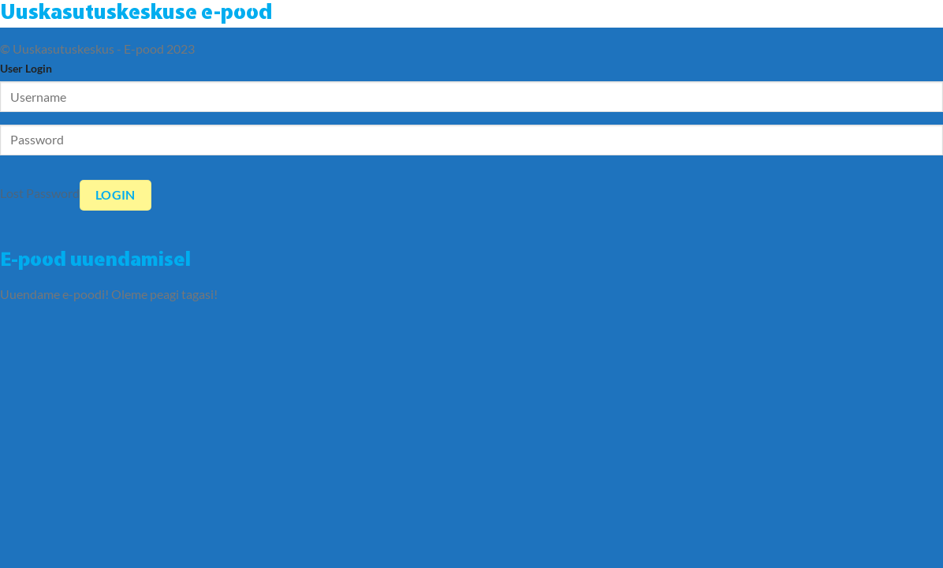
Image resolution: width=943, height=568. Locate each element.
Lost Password (40, 192)
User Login (26, 68)
